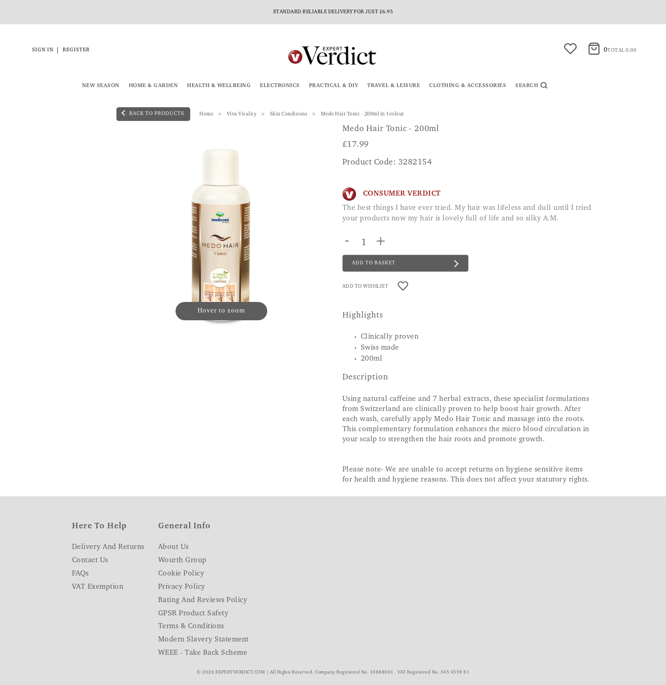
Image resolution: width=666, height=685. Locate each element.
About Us (173, 547)
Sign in (43, 50)
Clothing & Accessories (467, 85)
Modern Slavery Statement (203, 639)
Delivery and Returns (108, 547)
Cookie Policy (181, 573)
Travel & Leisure (393, 85)
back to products (152, 113)
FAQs (80, 573)
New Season (101, 85)
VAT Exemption (98, 587)
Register (76, 50)
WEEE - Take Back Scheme (203, 653)
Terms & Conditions (191, 626)
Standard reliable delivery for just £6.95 (333, 12)
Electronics (280, 85)
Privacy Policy (181, 587)
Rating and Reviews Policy (203, 600)
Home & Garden (153, 85)
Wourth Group (182, 560)
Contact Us (90, 560)
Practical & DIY (333, 85)
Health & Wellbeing (219, 85)
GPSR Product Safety (193, 613)
